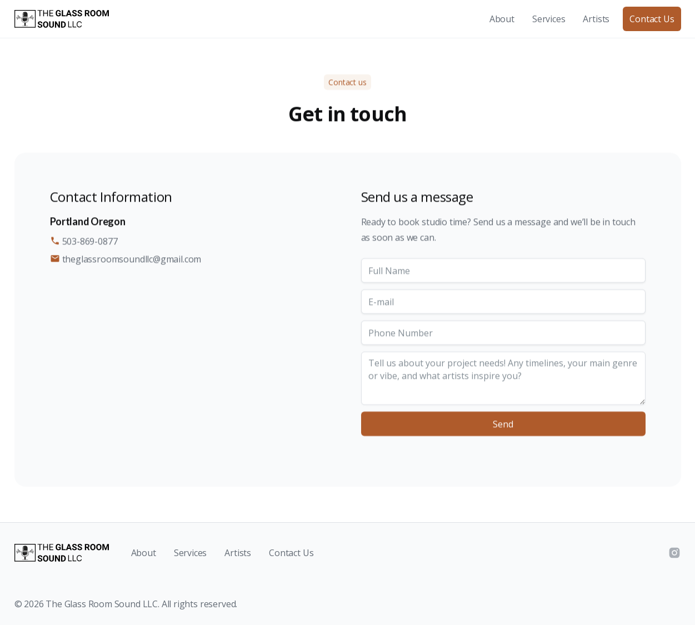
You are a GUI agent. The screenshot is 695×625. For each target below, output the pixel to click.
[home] (61, 19)
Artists (596, 19)
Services (549, 19)
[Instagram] (674, 552)
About (501, 19)
